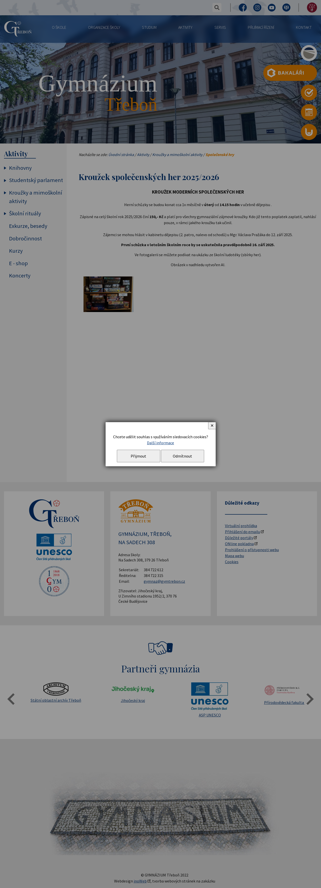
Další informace (160, 442)
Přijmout (138, 456)
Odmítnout (182, 456)
